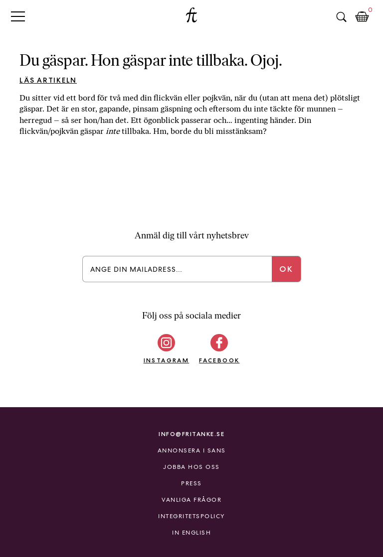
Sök (341, 17)
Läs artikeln (48, 80)
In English (191, 533)
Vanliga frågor (191, 500)
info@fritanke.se (191, 434)
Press (191, 483)
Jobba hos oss (191, 467)
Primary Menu (18, 16)
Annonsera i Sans (192, 450)
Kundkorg (362, 17)
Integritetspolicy (191, 516)
